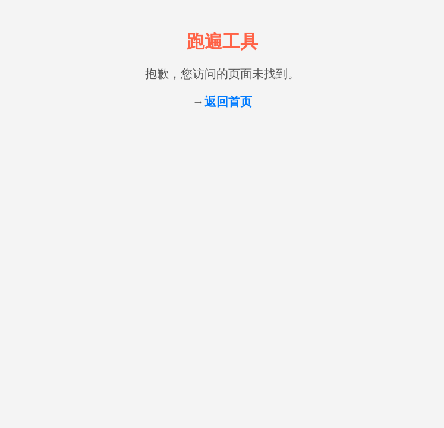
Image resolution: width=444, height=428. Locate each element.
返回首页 (228, 101)
